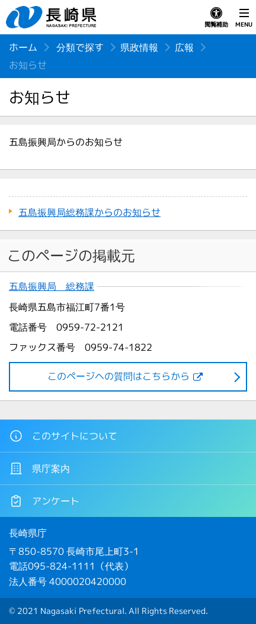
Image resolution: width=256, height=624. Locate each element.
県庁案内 (39, 468)
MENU (243, 17)
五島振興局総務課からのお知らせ (89, 212)
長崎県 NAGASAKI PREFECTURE (53, 17)
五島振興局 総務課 (51, 286)
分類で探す (80, 47)
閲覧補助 (216, 17)
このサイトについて (63, 436)
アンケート (44, 501)
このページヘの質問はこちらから (118, 376)
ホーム (23, 47)
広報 (184, 47)
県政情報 (139, 47)
